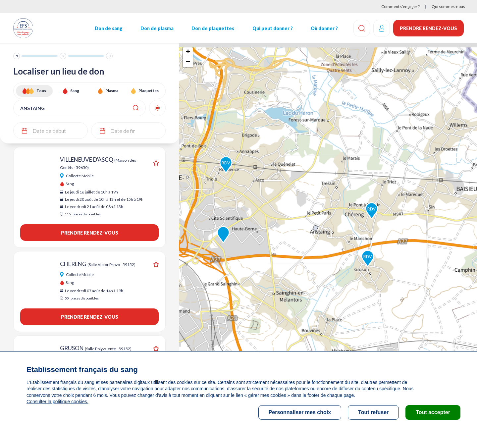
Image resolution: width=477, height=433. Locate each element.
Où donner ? (324, 28)
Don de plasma (157, 28)
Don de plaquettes (212, 28)
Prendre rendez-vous (428, 28)
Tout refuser (373, 412)
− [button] (188, 62)
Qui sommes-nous (448, 6)
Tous (41, 90)
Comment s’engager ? (400, 6)
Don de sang (109, 28)
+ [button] (188, 52)
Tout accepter (433, 412)
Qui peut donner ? (272, 28)
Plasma (111, 90)
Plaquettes (148, 90)
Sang (74, 90)
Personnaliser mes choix (300, 412)
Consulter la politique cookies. (57, 401)
